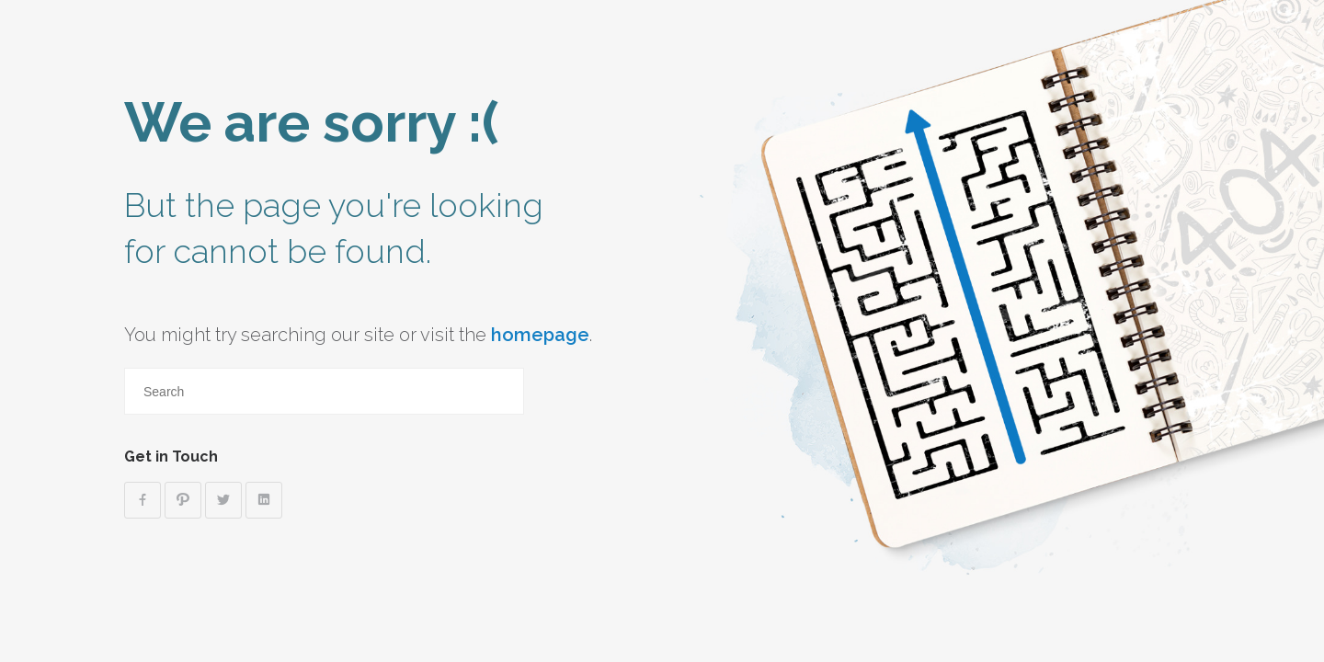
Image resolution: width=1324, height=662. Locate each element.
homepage (540, 335)
